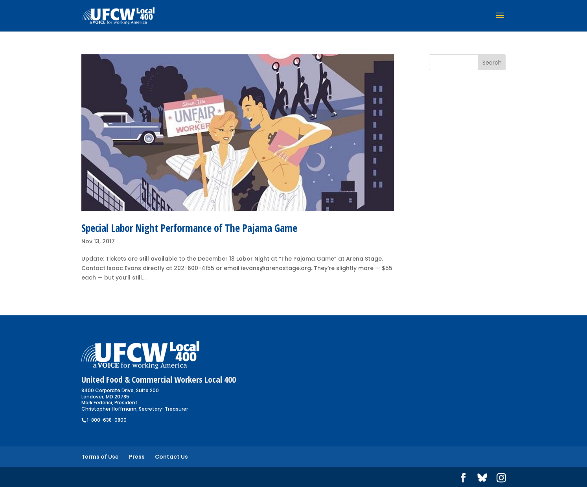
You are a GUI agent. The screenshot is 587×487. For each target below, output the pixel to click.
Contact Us (171, 457)
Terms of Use (100, 457)
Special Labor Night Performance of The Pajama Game (189, 228)
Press (137, 457)
